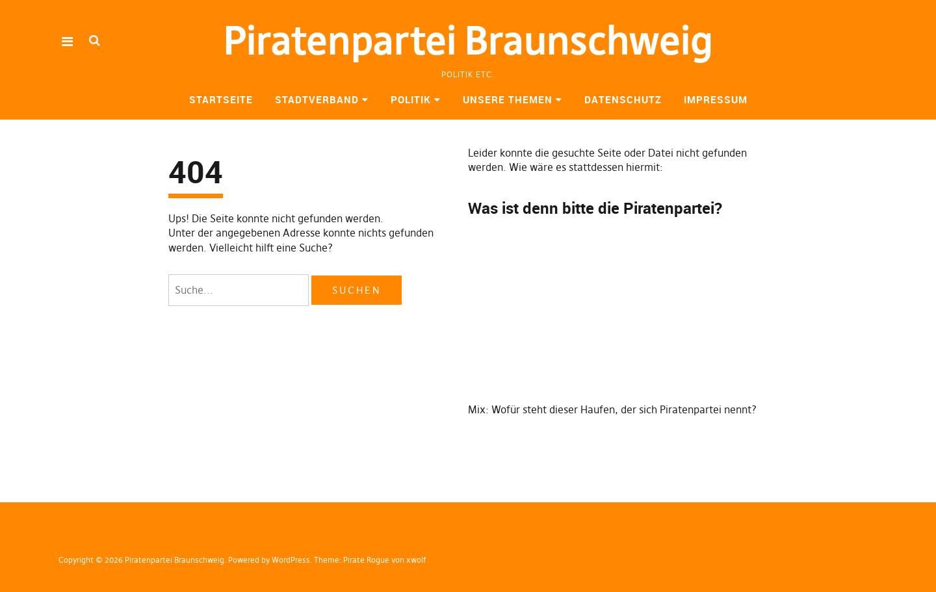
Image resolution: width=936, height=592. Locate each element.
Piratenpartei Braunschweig (468, 40)
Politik (411, 99)
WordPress (291, 560)
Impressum (716, 99)
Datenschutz (623, 99)
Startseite (221, 99)
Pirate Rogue (366, 560)
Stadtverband (317, 99)
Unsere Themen (507, 99)
